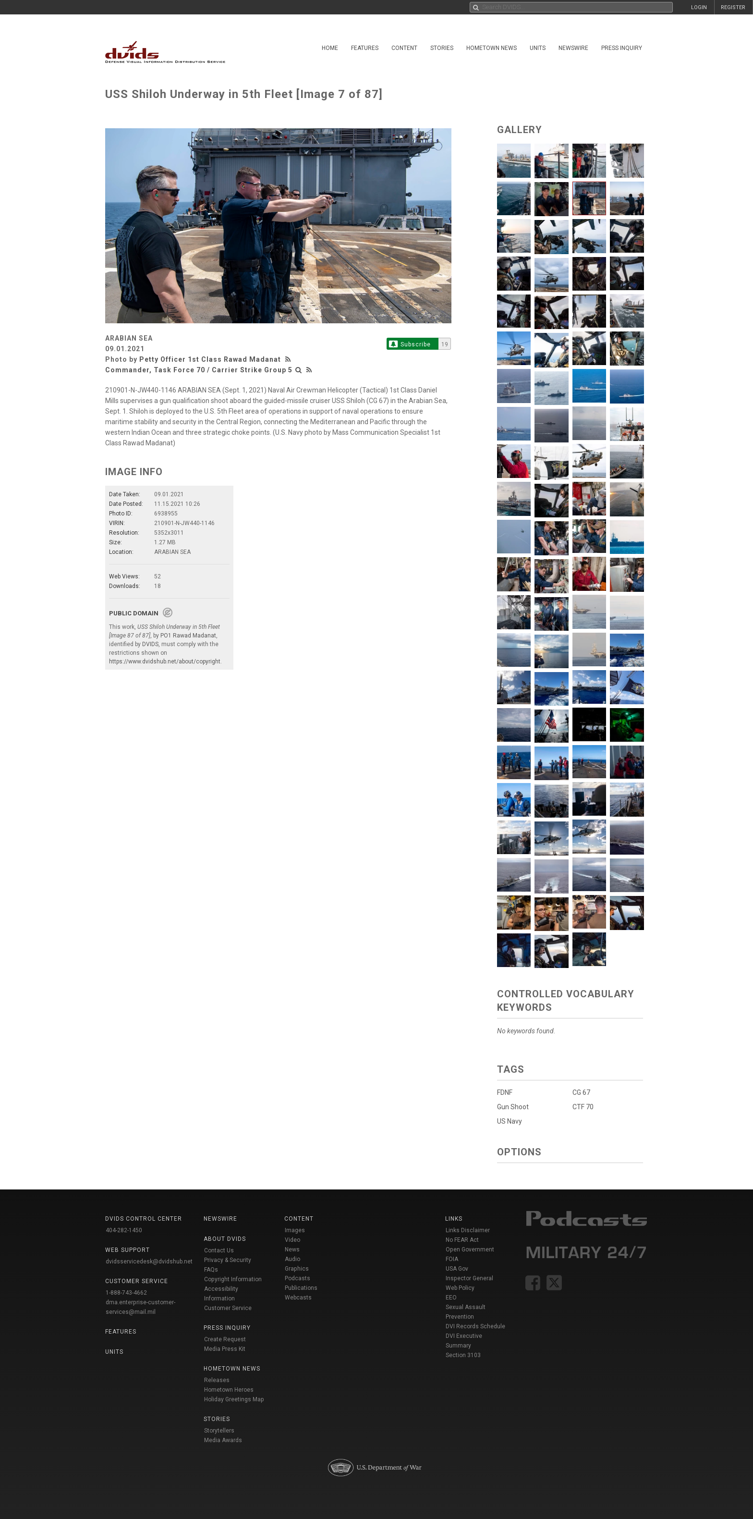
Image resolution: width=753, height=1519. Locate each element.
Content (404, 48)
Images (295, 1230)
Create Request (225, 1339)
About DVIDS (225, 1239)
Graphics (297, 1268)
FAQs (211, 1269)
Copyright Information (233, 1279)
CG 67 (581, 1092)
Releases (217, 1380)
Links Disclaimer (468, 1230)
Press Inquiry (621, 48)
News (292, 1249)
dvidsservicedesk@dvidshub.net (149, 1261)
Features (364, 48)
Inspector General (469, 1278)
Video (292, 1240)
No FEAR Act (462, 1240)
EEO (451, 1297)
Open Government (470, 1249)
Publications (301, 1288)
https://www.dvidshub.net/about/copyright (164, 661)
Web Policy (460, 1288)
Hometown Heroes (229, 1389)
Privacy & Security (227, 1260)
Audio (292, 1259)
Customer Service (228, 1308)
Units (538, 48)
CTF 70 (583, 1107)
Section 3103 (463, 1355)
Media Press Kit (224, 1349)
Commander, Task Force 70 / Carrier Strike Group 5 (198, 370)
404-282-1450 (124, 1230)
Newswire (573, 48)
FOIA (452, 1259)
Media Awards (223, 1440)
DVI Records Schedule (475, 1326)
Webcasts (298, 1297)
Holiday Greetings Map (234, 1399)
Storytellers (219, 1430)
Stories (441, 48)
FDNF (504, 1092)
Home (330, 48)
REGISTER (733, 7)
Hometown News (491, 48)
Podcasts (297, 1278)
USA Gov (457, 1268)
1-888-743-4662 (126, 1292)
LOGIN (699, 7)
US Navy (509, 1121)
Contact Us (219, 1250)
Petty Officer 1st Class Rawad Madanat (210, 359)
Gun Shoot (513, 1107)
